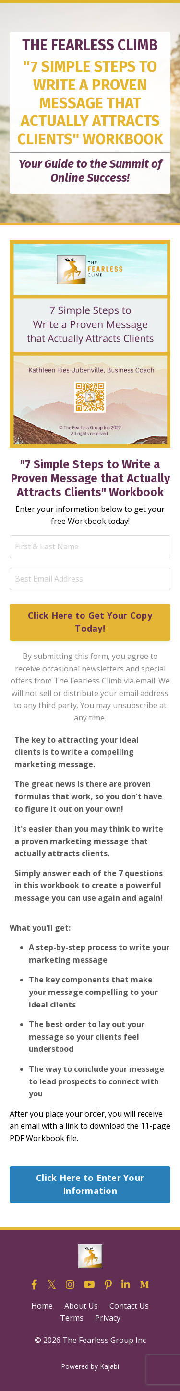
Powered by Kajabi (90, 1366)
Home (42, 1306)
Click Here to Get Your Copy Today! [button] (90, 621)
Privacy (107, 1318)
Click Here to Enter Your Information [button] (90, 1184)
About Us (81, 1306)
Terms (72, 1318)
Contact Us (129, 1306)
